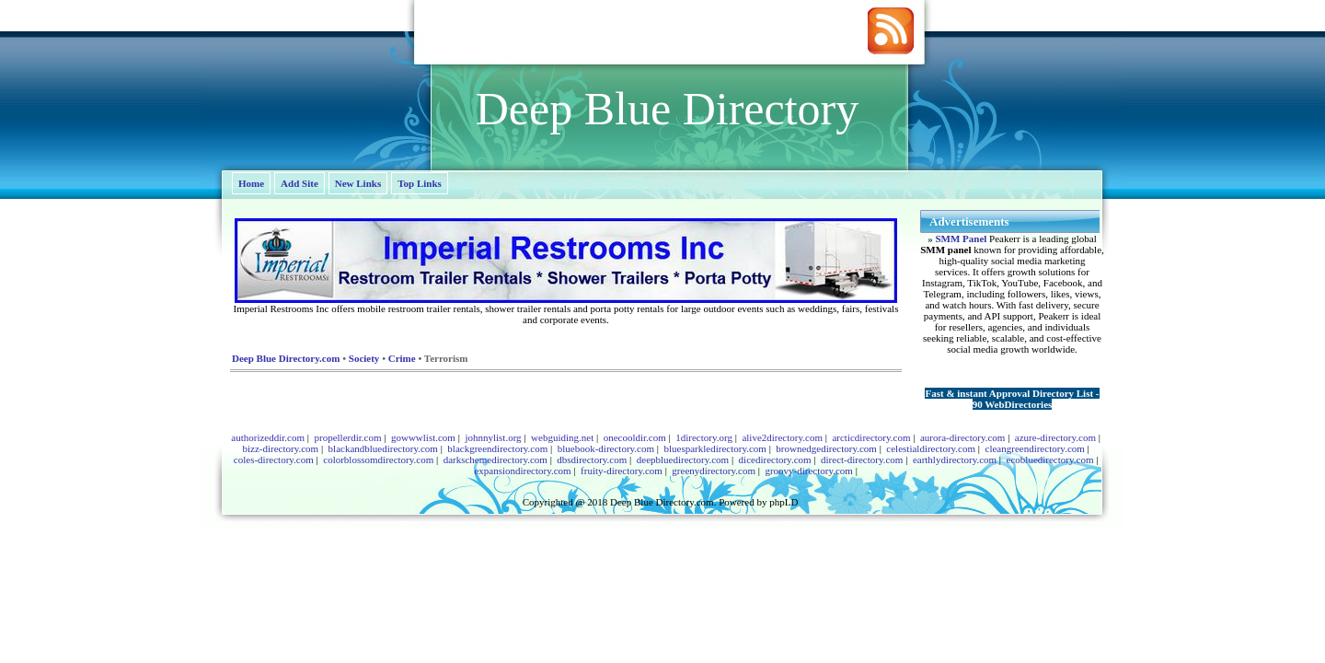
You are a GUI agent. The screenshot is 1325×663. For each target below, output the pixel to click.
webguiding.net (562, 437)
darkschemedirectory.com (495, 459)
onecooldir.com (635, 437)
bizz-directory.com (280, 448)
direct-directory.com (862, 459)
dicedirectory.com (775, 459)
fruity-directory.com (621, 470)
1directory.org (703, 437)
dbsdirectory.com (592, 459)
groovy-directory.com (809, 470)
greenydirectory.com (713, 470)
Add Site (299, 183)
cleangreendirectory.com (1035, 448)
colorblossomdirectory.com (378, 459)
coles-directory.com (274, 459)
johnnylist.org (493, 437)
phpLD (783, 501)
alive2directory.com (782, 437)
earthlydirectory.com (955, 459)
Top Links (420, 183)
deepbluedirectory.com (683, 459)
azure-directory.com (1055, 437)
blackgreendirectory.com (497, 448)
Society (364, 358)
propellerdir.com (347, 437)
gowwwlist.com (423, 437)
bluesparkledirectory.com (714, 448)
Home (251, 183)
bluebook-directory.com (606, 448)
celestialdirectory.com (930, 448)
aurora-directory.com (962, 437)
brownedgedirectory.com (826, 448)
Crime (402, 358)
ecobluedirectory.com (1050, 459)
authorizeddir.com (268, 437)
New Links (358, 183)
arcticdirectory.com (871, 437)
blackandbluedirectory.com (383, 448)
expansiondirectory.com (522, 470)
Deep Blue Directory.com (286, 358)
